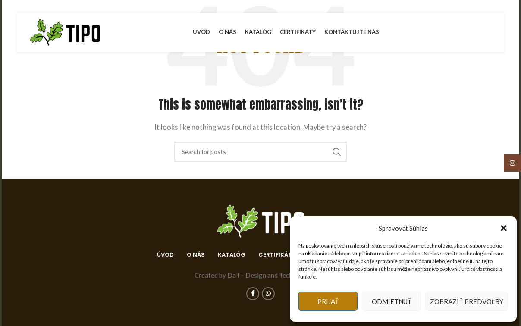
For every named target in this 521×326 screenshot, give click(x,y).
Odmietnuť (391, 301)
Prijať (328, 301)
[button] (503, 228)
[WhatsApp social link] (486, 32)
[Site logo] (65, 31)
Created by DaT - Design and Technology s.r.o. (261, 275)
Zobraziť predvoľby (466, 301)
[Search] (260, 152)
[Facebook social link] (476, 32)
